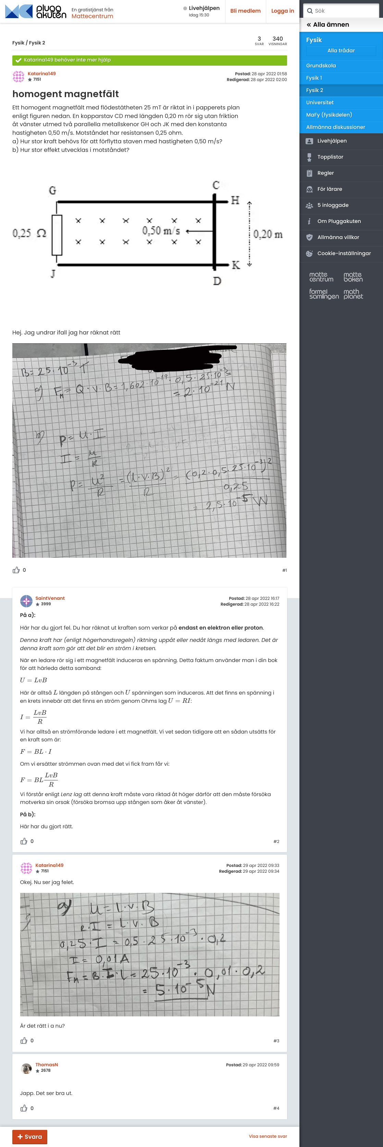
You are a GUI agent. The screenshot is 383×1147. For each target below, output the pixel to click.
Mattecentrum (92, 16)
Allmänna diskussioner (335, 127)
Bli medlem (246, 11)
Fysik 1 (314, 78)
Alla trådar (341, 50)
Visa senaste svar (268, 1136)
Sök (309, 11)
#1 (284, 571)
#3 (276, 1041)
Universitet (320, 102)
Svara (33, 1137)
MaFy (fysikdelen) (329, 115)
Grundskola (321, 65)
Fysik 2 (37, 42)
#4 (276, 1108)
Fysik (18, 42)
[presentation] (33, 680)
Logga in (282, 11)
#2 (276, 842)
